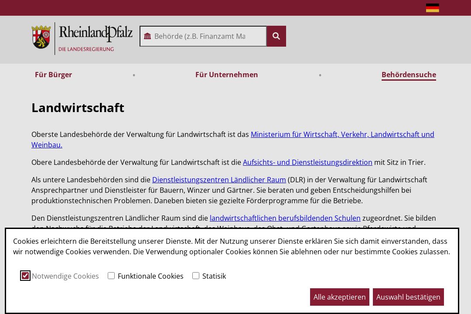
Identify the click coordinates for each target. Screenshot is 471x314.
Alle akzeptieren (340, 297)
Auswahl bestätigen (408, 297)
